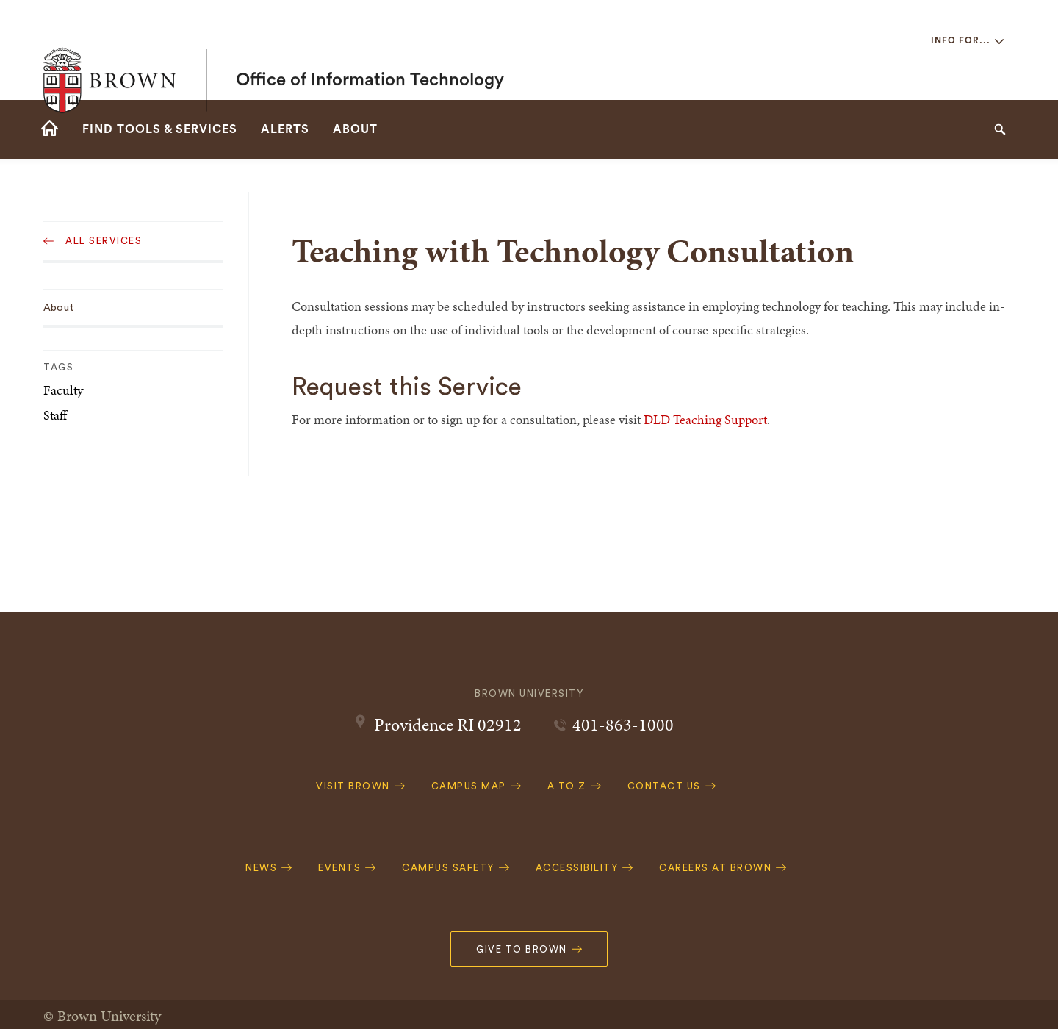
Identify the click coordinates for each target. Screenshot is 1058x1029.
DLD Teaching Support (705, 419)
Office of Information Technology (370, 50)
